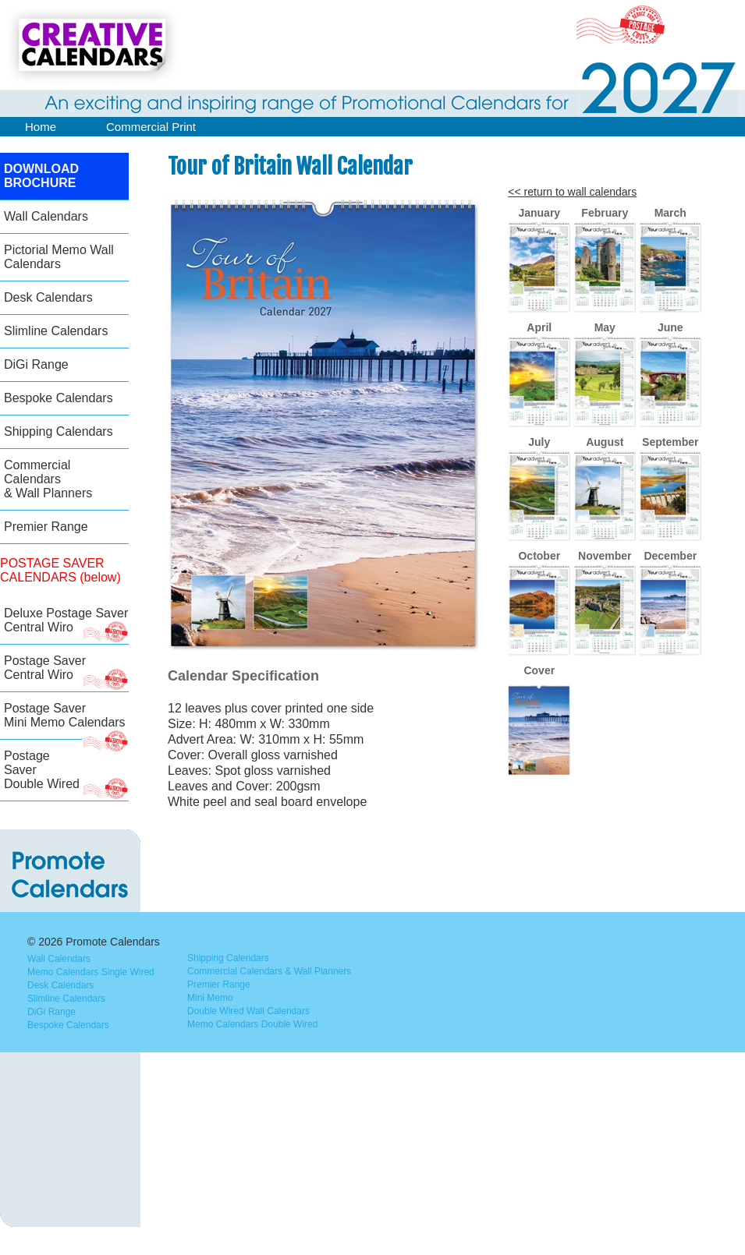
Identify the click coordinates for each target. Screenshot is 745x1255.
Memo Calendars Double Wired (252, 1024)
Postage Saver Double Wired (66, 775)
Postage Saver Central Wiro (66, 673)
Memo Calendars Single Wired (90, 972)
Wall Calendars (46, 216)
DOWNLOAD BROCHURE (41, 175)
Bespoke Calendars (58, 398)
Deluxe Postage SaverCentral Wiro (66, 625)
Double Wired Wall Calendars (248, 1011)
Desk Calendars (48, 297)
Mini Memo (210, 997)
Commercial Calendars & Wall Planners (48, 479)
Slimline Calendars (56, 331)
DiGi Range (36, 364)
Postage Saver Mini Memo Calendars (66, 721)
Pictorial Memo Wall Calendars (59, 256)
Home (40, 126)
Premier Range (46, 526)
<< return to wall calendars (572, 192)
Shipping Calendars (58, 431)
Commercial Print (151, 126)
